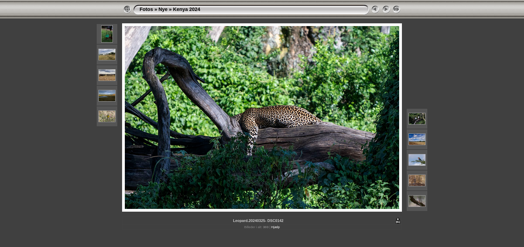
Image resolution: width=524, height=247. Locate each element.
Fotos (146, 9)
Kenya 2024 (186, 9)
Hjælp (275, 227)
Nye (162, 9)
